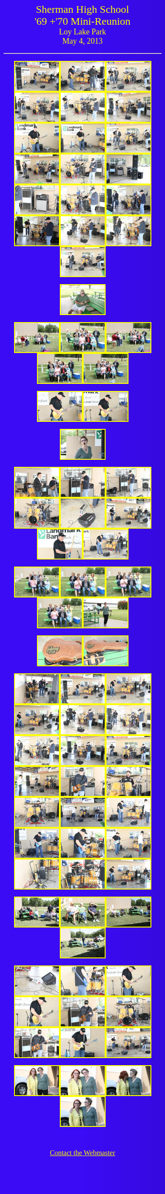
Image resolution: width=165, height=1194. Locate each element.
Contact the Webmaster (82, 1152)
